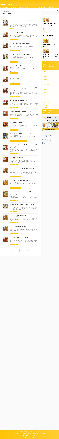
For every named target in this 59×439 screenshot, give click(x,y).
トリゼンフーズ (46, 125)
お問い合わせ (41, 431)
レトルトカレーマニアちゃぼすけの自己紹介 (31, 431)
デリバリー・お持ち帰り (47, 50)
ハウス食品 (29, 206)
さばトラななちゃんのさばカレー (28, 265)
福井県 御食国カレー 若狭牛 (27, 204)
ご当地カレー (29, 228)
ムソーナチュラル (47, 123)
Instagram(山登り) (45, 159)
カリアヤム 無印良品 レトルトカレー (28, 381)
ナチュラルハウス (47, 118)
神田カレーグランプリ (48, 111)
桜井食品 (45, 130)
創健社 (45, 120)
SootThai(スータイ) (47, 109)
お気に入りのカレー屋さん (23, 7)
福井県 (32, 206)
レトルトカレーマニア (6, 4)
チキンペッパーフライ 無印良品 (27, 104)
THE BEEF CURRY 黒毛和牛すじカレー (29, 164)
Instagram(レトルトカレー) (47, 157)
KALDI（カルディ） (47, 106)
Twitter (43, 160)
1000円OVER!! (29, 166)
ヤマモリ (45, 113)
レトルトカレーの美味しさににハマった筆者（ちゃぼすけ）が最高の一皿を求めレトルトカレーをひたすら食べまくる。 (29, 433)
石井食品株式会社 (47, 116)
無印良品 (28, 47)
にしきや (45, 97)
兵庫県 (32, 228)
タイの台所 (46, 128)
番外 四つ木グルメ (51, 7)
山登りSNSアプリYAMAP (46, 164)
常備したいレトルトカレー (4, 7)
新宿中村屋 (46, 104)
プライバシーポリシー (19, 431)
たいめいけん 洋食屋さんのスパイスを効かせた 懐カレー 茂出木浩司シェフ (50, 82)
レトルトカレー (32, 7)
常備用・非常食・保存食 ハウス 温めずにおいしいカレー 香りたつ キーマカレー (29, 247)
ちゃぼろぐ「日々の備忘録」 (47, 163)
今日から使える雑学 (41, 7)
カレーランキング (14, 7)
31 (23, 423)
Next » (27, 423)
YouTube (43, 166)
